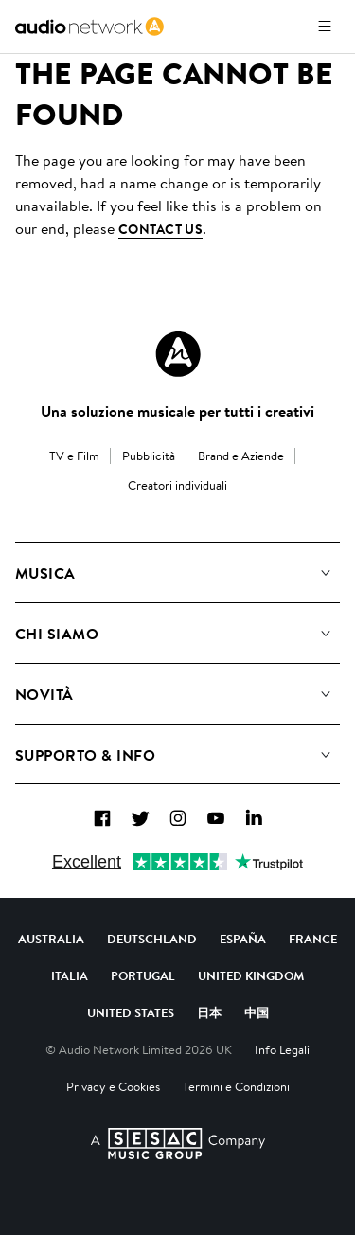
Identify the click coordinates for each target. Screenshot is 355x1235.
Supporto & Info (85, 754)
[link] (89, 26)
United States (130, 1012)
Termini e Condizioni (236, 1086)
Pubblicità (148, 455)
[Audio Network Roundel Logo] (178, 354)
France (313, 938)
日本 (209, 1012)
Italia (69, 975)
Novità (44, 694)
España (243, 938)
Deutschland (152, 938)
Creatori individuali (177, 484)
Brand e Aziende (241, 455)
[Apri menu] (325, 26)
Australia (51, 938)
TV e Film (74, 455)
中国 (256, 1012)
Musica (45, 573)
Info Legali (282, 1049)
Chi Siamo (56, 633)
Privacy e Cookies (113, 1086)
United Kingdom (251, 975)
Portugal (143, 975)
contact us (160, 229)
